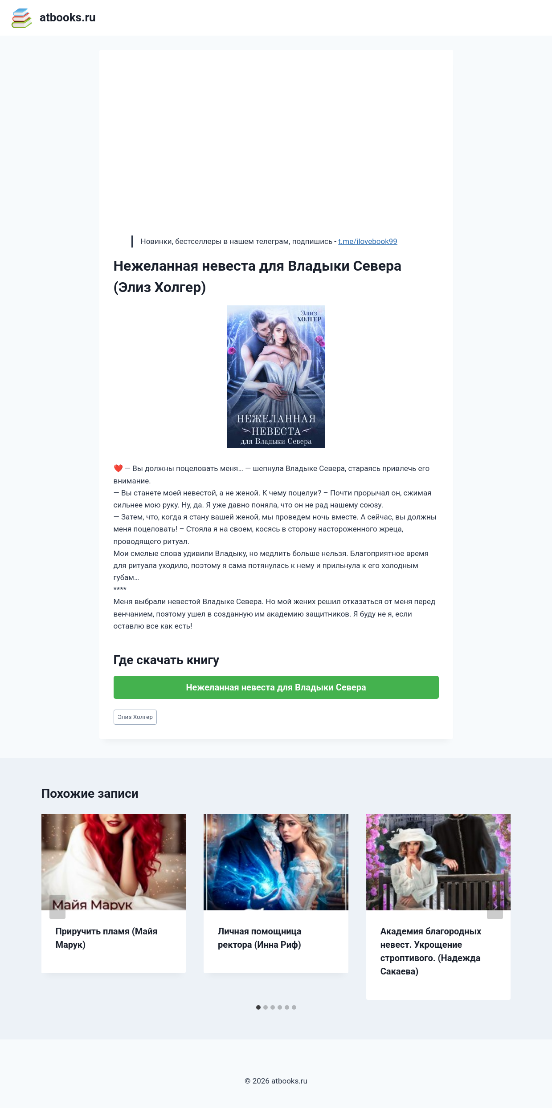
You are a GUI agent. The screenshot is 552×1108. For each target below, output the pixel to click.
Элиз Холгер (135, 716)
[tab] (258, 1007)
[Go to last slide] (57, 907)
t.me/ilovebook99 (367, 241)
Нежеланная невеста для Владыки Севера (276, 687)
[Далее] (495, 907)
